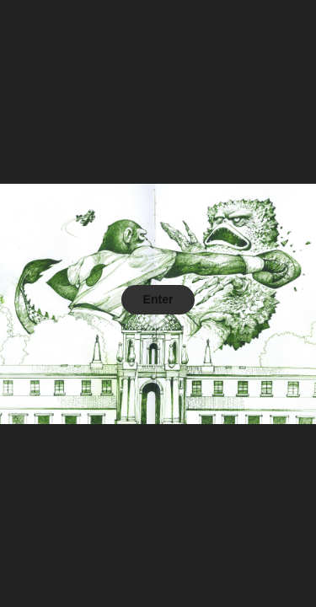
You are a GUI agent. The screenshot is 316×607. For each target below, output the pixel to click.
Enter (158, 299)
